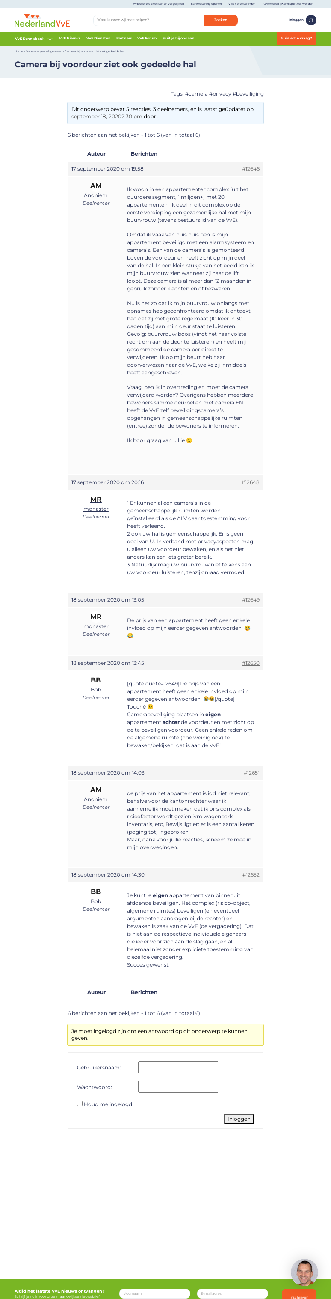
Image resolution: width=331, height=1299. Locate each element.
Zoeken (221, 20)
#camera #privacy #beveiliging (224, 93)
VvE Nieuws (69, 38)
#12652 (251, 874)
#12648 (251, 482)
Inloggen (302, 20)
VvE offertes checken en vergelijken (158, 4)
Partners (124, 38)
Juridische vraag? (296, 38)
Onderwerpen (35, 51)
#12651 (252, 772)
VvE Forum (147, 38)
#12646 (251, 168)
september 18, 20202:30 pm (106, 116)
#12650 (251, 663)
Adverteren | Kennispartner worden (288, 4)
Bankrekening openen (206, 4)
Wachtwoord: (94, 1087)
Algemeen (54, 51)
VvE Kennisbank (34, 39)
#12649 (251, 599)
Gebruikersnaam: (99, 1067)
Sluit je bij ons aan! (179, 38)
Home (19, 51)
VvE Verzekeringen (241, 4)
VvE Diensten (98, 38)
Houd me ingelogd (108, 1104)
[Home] (42, 20)
